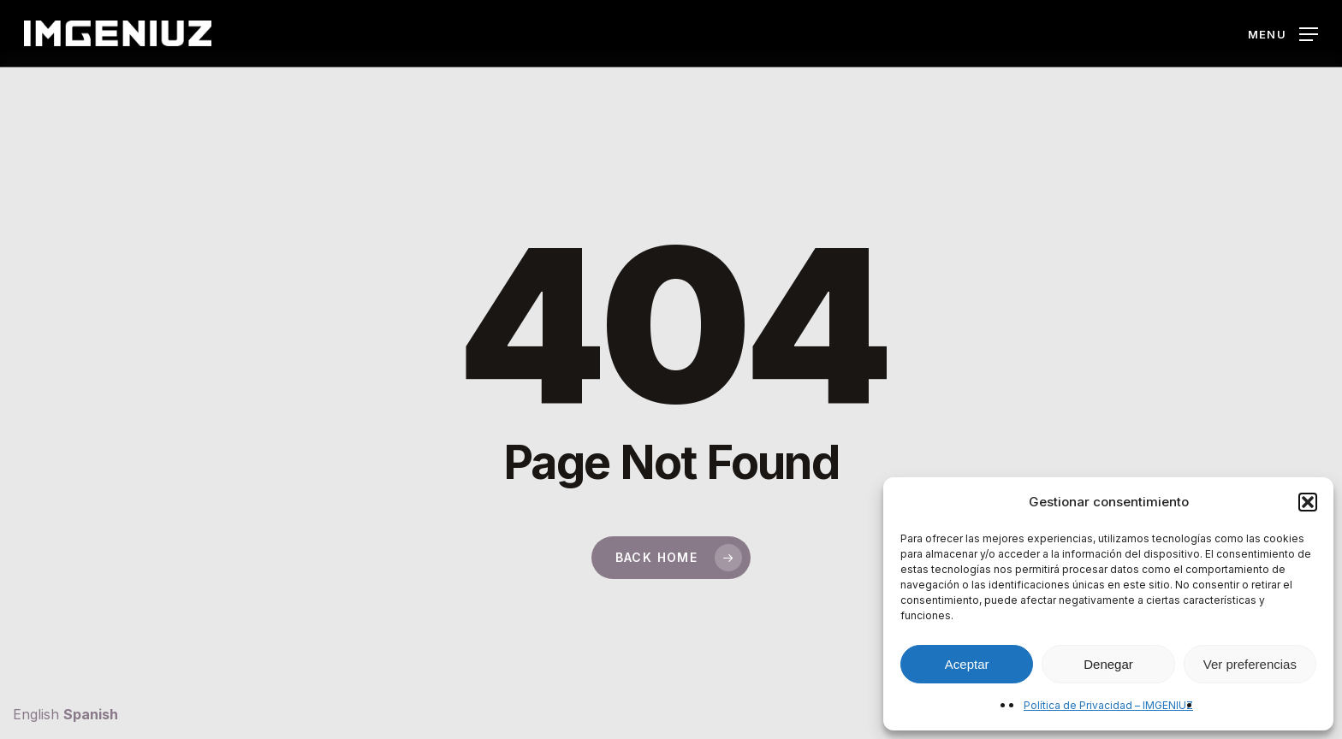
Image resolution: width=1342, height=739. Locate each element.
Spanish (90, 714)
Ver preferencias (1250, 664)
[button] (1307, 502)
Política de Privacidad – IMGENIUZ (1108, 705)
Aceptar (967, 664)
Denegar (1108, 664)
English (36, 714)
